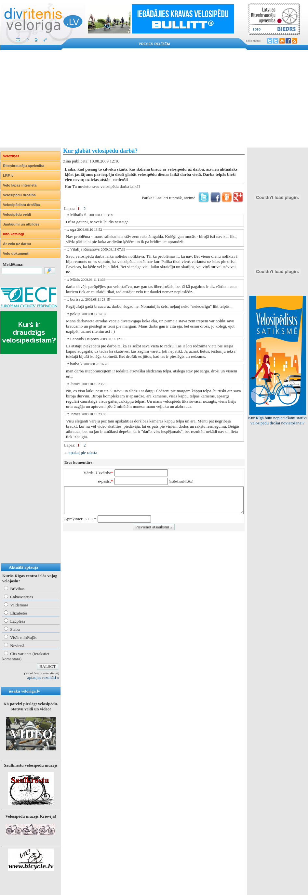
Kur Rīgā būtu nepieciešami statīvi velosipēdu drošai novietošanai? (277, 420)
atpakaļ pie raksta (82, 452)
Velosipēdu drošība (19, 195)
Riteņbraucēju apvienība (23, 166)
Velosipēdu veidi (17, 214)
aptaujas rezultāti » (43, 677)
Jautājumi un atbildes (21, 224)
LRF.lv (8, 175)
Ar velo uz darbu (17, 244)
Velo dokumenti (16, 253)
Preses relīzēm (154, 44)
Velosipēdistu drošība (21, 205)
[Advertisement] (154, 98)
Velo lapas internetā (19, 185)
